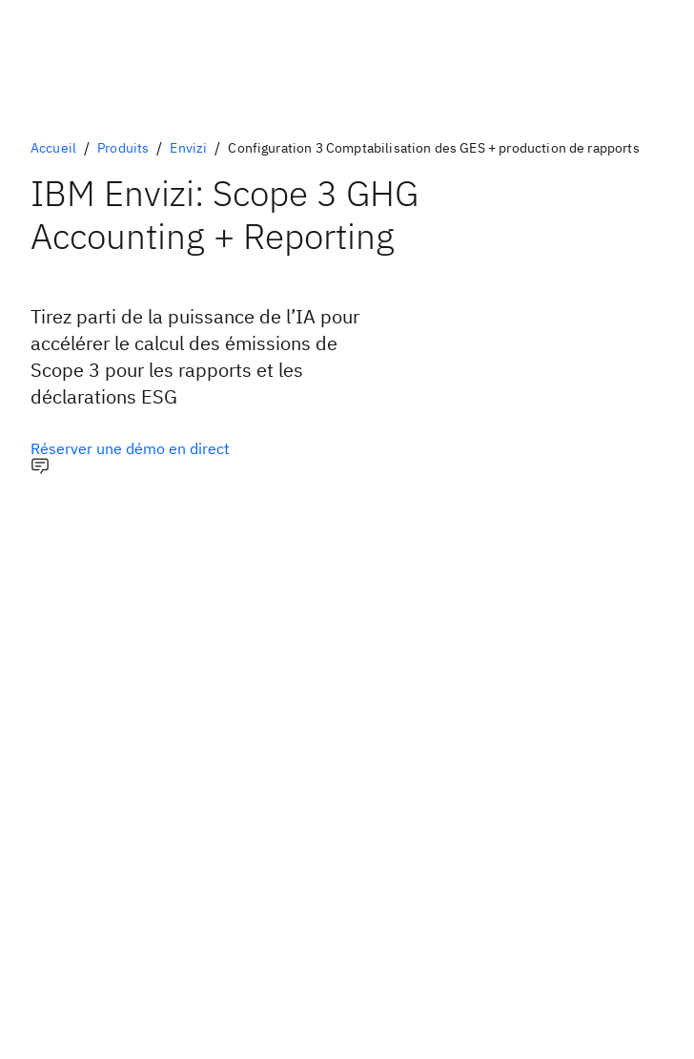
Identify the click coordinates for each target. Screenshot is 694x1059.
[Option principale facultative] (130, 448)
